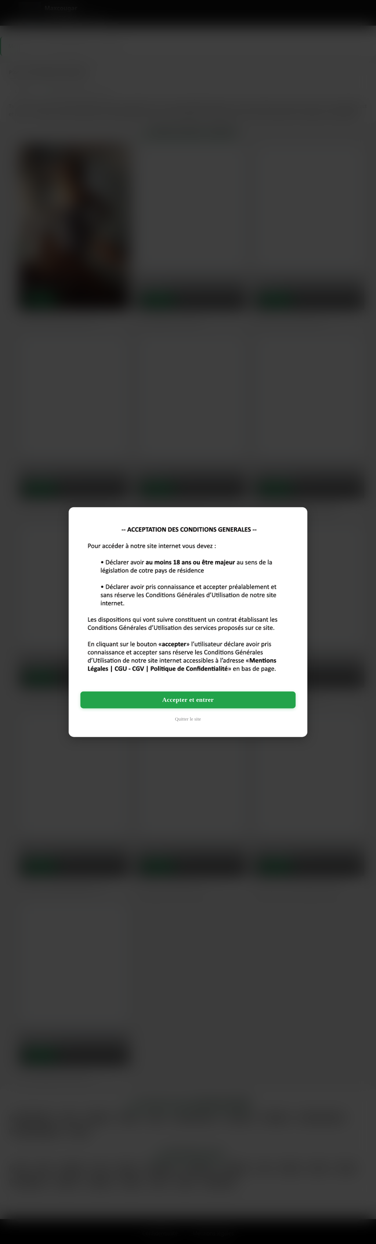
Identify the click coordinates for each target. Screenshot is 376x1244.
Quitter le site (188, 719)
